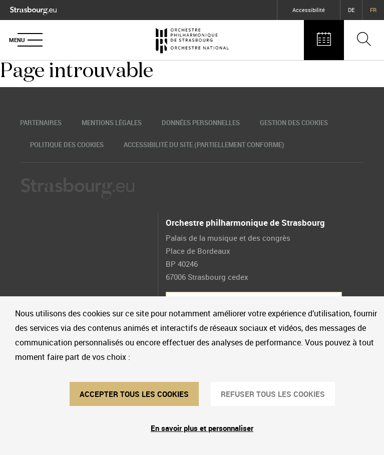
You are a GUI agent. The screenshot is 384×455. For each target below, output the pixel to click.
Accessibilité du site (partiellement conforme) (204, 144)
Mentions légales (112, 122)
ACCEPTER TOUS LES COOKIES (134, 394)
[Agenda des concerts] (324, 40)
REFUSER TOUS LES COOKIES (273, 394)
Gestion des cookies (294, 122)
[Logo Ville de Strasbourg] (33, 9)
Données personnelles (201, 122)
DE (351, 10)
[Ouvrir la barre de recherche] (364, 40)
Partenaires (41, 122)
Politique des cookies (67, 144)
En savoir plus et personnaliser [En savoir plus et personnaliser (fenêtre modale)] (202, 427)
